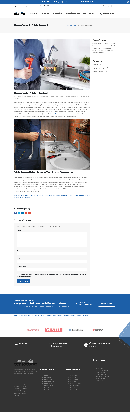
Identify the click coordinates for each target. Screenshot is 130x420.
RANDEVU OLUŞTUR (87, 2)
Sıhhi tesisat (65, 96)
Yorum (19, 230)
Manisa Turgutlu (74, 385)
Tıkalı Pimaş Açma (101, 372)
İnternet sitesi (21, 266)
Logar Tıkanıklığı (100, 378)
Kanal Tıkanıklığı (100, 380)
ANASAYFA (34, 13)
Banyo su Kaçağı (18, 96)
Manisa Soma (74, 381)
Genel (96, 64)
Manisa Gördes (48, 383)
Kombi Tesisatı (100, 368)
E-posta (29, 213)
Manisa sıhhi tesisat (28, 96)
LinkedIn (22, 213)
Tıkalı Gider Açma (101, 374)
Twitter (19, 213)
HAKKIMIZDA (45, 13)
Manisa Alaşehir (48, 377)
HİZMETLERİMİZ (57, 13)
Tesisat (87, 96)
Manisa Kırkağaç (48, 385)
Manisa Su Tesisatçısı (39, 96)
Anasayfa (69, 25)
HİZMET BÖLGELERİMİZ (72, 13)
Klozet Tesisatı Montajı (102, 370)
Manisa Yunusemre (75, 388)
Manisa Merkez (74, 390)
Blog (84, 13)
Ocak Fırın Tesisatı (101, 364)
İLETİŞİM (91, 13)
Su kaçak (71, 96)
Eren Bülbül (85, 315)
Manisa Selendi (74, 379)
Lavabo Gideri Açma (99, 68)
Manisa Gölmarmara (49, 381)
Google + (26, 213)
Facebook (15, 213)
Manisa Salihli (73, 373)
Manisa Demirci (48, 379)
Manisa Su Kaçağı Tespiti (47, 315)
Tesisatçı (16, 98)
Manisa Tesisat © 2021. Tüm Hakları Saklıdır (65, 416)
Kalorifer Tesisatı (100, 366)
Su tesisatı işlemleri (79, 96)
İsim (18, 250)
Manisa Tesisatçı (49, 96)
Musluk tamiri (58, 96)
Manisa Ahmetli (48, 373)
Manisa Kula (47, 390)
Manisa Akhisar (48, 375)
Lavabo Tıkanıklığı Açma (102, 376)
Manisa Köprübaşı (49, 388)
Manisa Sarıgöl (74, 375)
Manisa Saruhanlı (74, 377)
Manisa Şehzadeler (75, 383)
